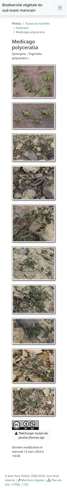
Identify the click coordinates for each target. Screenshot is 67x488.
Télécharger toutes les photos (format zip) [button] (31, 435)
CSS (25, 484)
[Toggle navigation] (60, 7)
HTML (16, 484)
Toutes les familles (37, 23)
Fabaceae (22, 28)
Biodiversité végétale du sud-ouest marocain (22, 7)
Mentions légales (32, 480)
